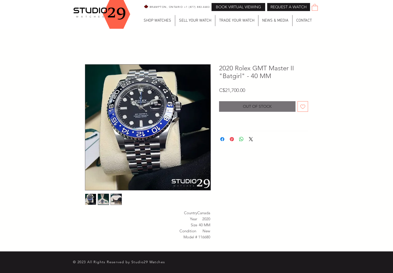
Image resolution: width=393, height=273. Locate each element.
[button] (288, 7)
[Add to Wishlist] (303, 106)
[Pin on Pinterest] (232, 139)
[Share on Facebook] (222, 139)
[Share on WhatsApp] (241, 139)
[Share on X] (251, 139)
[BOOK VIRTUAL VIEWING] (238, 7)
